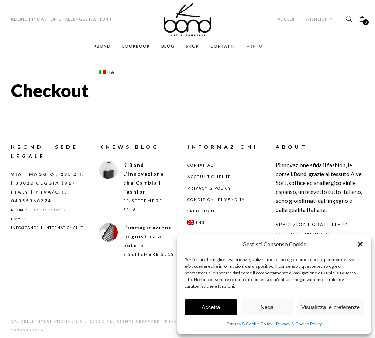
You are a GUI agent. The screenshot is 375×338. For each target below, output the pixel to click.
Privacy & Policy (209, 188)
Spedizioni (201, 211)
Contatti (222, 46)
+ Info (255, 46)
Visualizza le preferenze (330, 307)
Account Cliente (209, 176)
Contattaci (202, 165)
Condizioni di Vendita (216, 199)
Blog (168, 46)
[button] (360, 244)
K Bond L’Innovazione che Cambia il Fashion (143, 178)
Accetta (211, 307)
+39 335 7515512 (48, 210)
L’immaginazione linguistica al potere (147, 236)
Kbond (102, 46)
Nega (267, 307)
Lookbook (136, 46)
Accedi (286, 19)
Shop (192, 46)
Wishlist (319, 19)
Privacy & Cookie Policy (249, 324)
